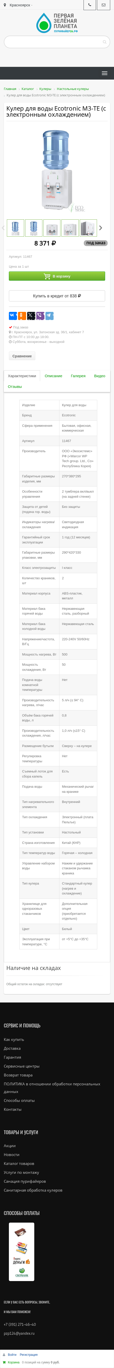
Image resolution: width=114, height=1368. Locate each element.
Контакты (13, 1109)
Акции (10, 1145)
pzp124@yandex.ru (19, 1333)
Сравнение (22, 356)
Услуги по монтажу (21, 1172)
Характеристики (22, 376)
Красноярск (17, 5)
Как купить (14, 1039)
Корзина (14, 1362)
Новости (12, 1154)
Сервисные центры (22, 1066)
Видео (99, 376)
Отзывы (15, 386)
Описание (53, 376)
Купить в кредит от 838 (57, 296)
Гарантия (12, 1057)
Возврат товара (18, 1074)
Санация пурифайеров (25, 1181)
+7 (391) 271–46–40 (20, 1324)
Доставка (12, 1048)
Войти (12, 1355)
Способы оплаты (19, 1100)
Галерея (78, 376)
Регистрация (29, 1355)
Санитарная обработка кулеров (33, 1190)
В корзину (57, 276)
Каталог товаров (19, 1163)
